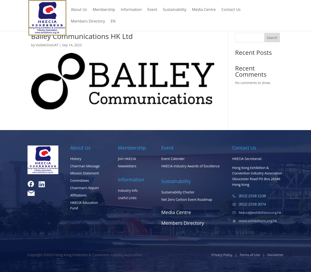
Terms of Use (250, 255)
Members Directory (88, 21)
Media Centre (204, 10)
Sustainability (174, 10)
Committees (79, 180)
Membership (104, 10)
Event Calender (173, 158)
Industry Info (128, 190)
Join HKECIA (127, 158)
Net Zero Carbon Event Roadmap (186, 199)
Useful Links (127, 198)
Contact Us (231, 10)
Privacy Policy (222, 255)
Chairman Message (85, 166)
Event (152, 10)
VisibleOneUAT (47, 45)
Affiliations (78, 195)
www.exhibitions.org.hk (258, 220)
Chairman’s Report (84, 188)
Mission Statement (84, 173)
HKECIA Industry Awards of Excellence (190, 166)
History (75, 158)
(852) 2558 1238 (252, 195)
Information (131, 10)
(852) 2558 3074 (252, 204)
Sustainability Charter (178, 192)
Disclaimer (275, 255)
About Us (79, 10)
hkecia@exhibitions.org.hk (260, 212)
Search (272, 37)
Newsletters (127, 166)
